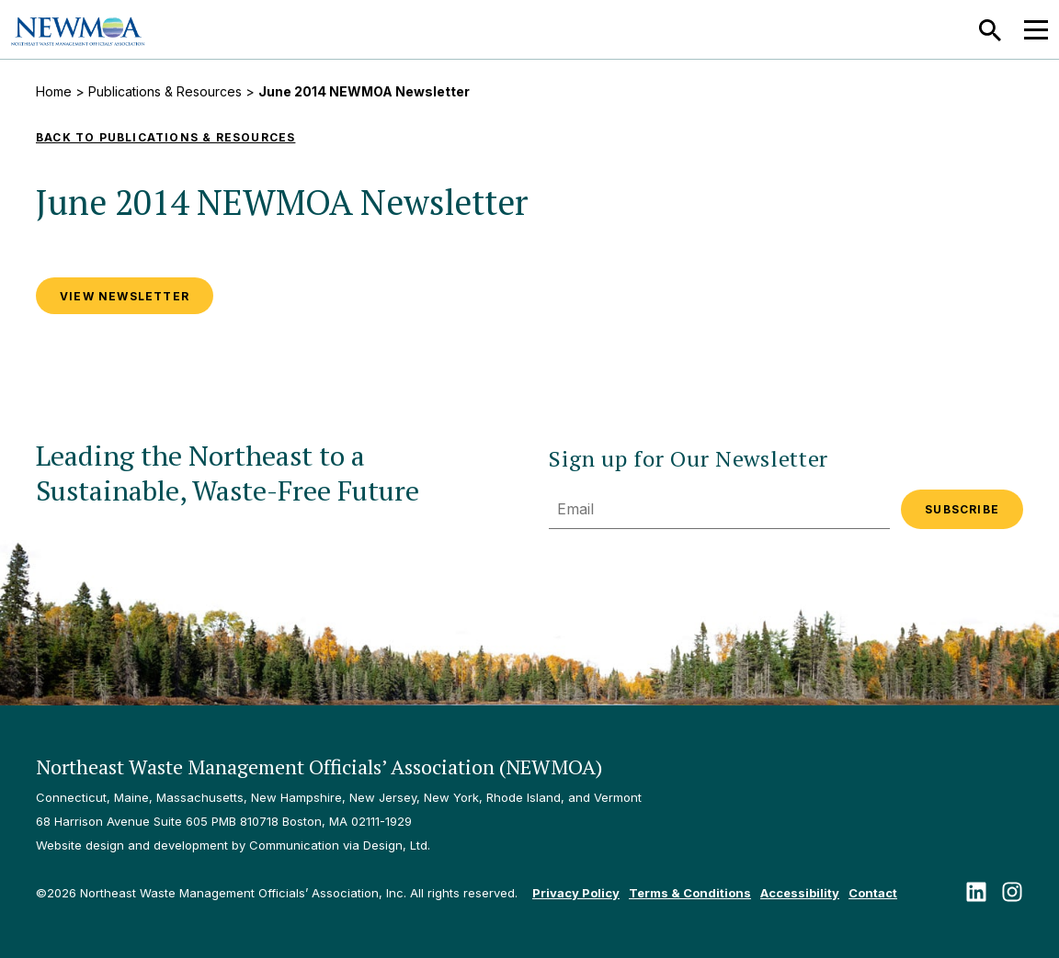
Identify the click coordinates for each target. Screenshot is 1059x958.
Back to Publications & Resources (165, 137)
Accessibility (799, 892)
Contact (872, 892)
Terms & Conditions (690, 892)
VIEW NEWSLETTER (124, 296)
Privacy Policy (576, 892)
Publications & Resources (165, 91)
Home (54, 91)
